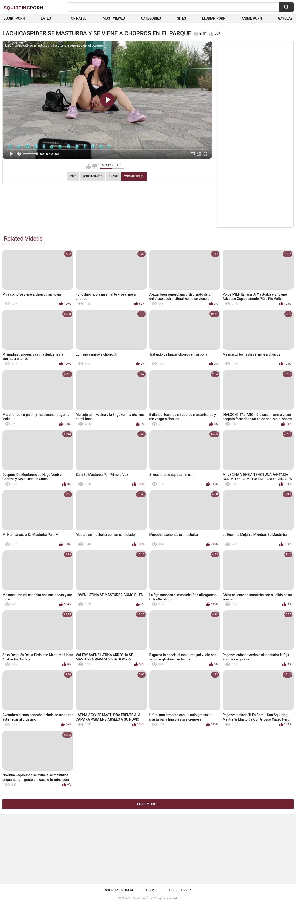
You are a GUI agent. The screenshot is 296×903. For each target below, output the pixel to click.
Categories (151, 18)
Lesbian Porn (214, 18)
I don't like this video (94, 166)
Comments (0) (134, 176)
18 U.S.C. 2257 (180, 890)
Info (73, 176)
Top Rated (78, 18)
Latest (47, 18)
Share (113, 176)
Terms (151, 890)
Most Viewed (114, 18)
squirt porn (14, 18)
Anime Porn (252, 18)
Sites (181, 18)
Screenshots (93, 176)
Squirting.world (143, 898)
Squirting (23, 7)
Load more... (148, 804)
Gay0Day (285, 18)
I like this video (88, 166)
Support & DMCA (119, 890)
